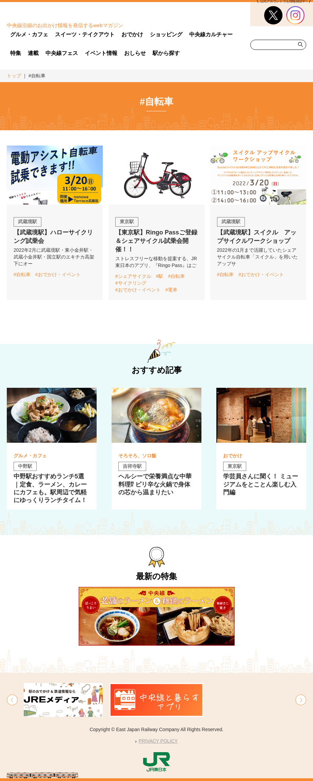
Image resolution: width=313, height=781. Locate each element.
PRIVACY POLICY (158, 741)
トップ (14, 75)
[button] (12, 699)
